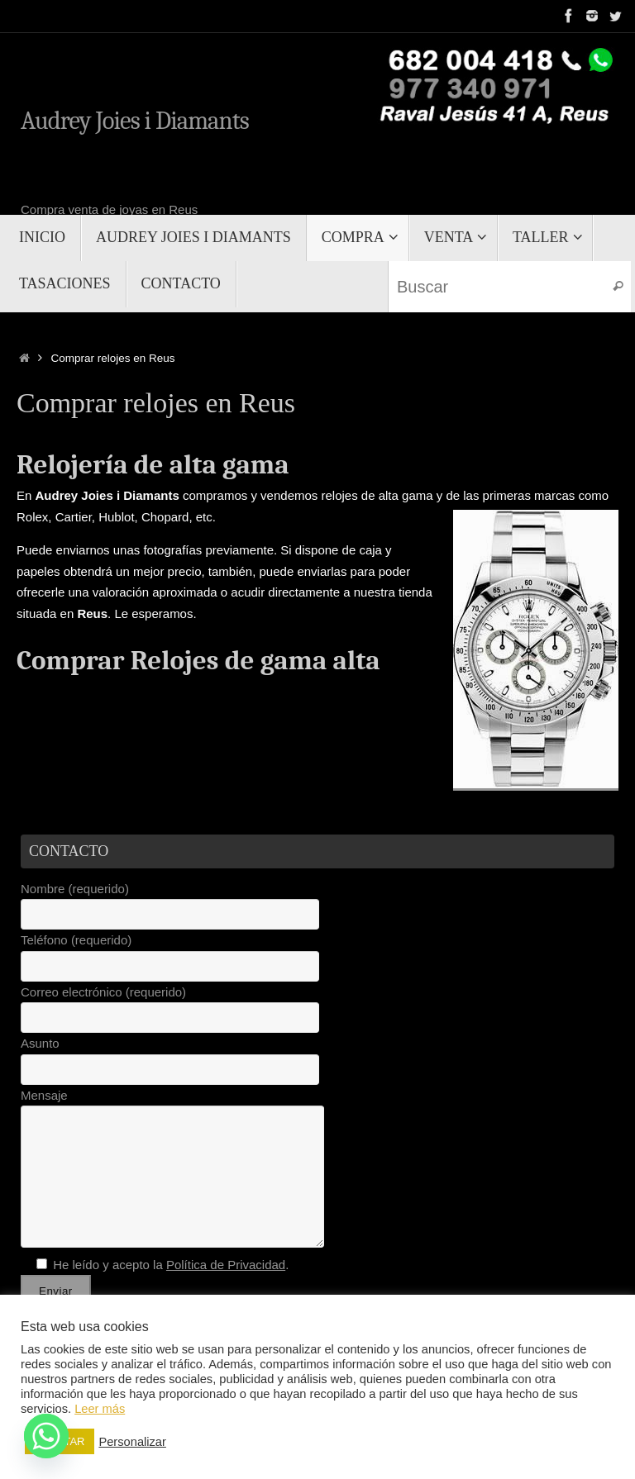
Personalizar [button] (131, 1441)
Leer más (99, 1408)
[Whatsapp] (46, 1436)
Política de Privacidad (225, 1265)
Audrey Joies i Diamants (135, 121)
